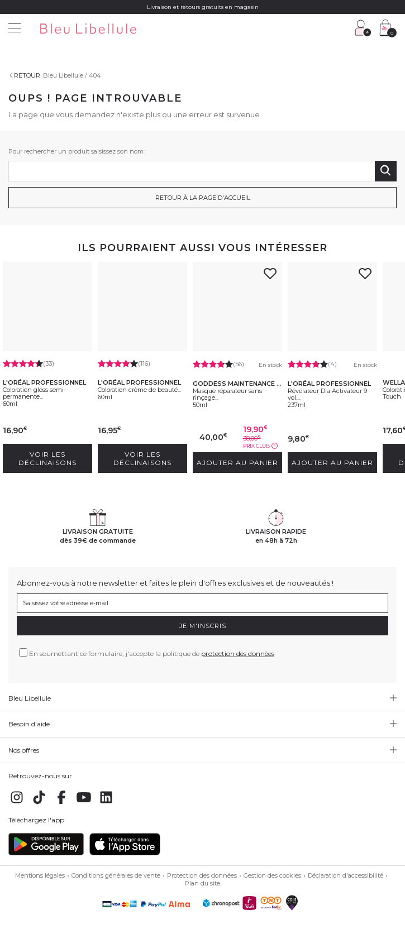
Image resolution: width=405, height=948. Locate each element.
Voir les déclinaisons (47, 458)
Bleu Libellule (63, 75)
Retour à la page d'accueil (202, 198)
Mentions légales (40, 875)
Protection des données (202, 875)
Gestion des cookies (272, 875)
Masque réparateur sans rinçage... (227, 394)
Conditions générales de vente (116, 875)
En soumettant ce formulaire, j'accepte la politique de (151, 653)
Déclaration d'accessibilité (345, 875)
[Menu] (14, 29)
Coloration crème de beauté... (139, 390)
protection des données (237, 653)
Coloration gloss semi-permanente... (34, 393)
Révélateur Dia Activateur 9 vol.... (327, 394)
